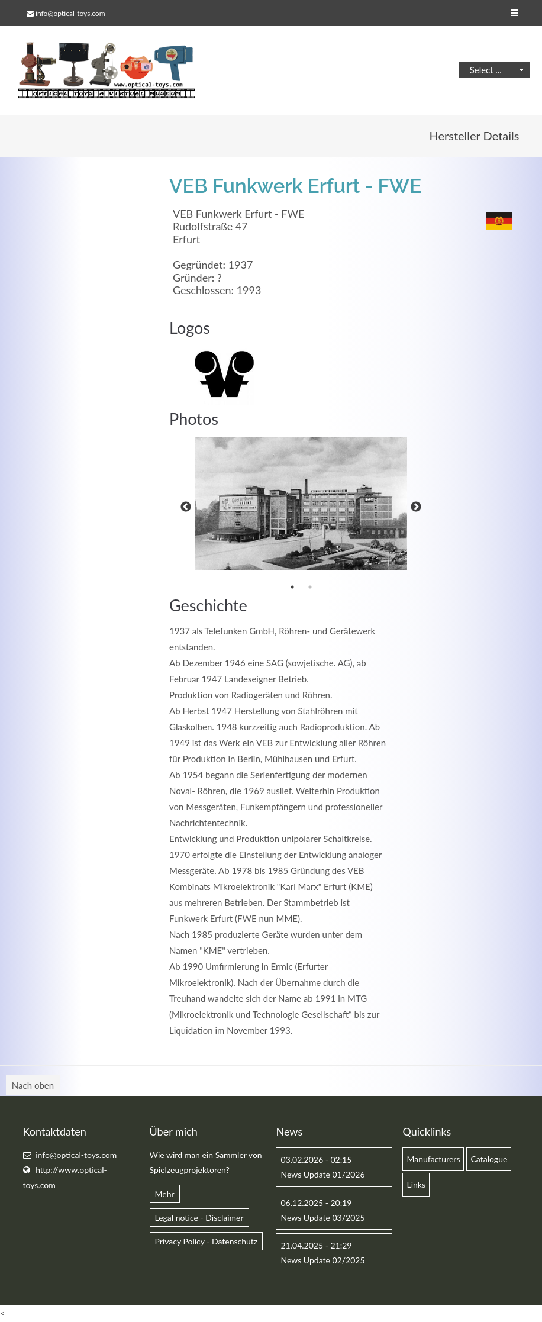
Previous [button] (186, 507)
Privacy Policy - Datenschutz (206, 1241)
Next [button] (416, 507)
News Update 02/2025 (322, 1260)
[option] (301, 503)
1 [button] (292, 587)
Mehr (165, 1194)
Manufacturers (433, 1159)
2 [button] (310, 587)
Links (415, 1184)
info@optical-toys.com (70, 13)
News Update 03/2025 (322, 1218)
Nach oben (33, 1085)
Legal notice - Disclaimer (199, 1218)
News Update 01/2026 (322, 1174)
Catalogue (488, 1159)
